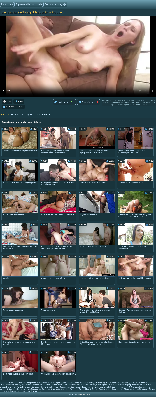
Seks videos (64, 387)
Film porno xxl (70, 385)
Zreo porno (21, 391)
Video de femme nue (17, 383)
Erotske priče (102, 385)
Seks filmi (89, 383)
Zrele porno (26, 385)
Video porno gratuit (103, 387)
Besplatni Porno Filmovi (37, 383)
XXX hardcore (44, 114)
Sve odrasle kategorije (55, 4)
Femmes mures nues (41, 385)
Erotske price (105, 389)
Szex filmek (135, 383)
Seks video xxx (45, 391)
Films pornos (24, 389)
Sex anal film (82, 385)
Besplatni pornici (13, 385)
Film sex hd (36, 389)
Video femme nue (76, 383)
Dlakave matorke (131, 389)
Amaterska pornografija (58, 383)
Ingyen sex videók (116, 385)
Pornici (92, 385)
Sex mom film (117, 389)
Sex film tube (32, 391)
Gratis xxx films (48, 389)
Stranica (73, 394)
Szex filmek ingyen (120, 387)
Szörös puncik (12, 389)
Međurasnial (17, 114)
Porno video (7, 4)
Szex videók (76, 387)
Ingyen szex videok (111, 383)
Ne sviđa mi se (87, 102)
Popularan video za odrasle (29, 4)
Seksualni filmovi (39, 387)
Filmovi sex (124, 383)
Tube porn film (88, 387)
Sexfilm (95, 389)
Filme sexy (143, 389)
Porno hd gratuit (24, 387)
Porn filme (74, 389)
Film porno (11, 387)
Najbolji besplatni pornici (135, 385)
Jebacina (4, 383)
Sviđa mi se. (61, 102)
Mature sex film (62, 389)
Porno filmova (57, 385)
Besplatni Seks (9, 391)
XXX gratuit (133, 387)
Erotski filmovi (52, 387)
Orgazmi (30, 114)
